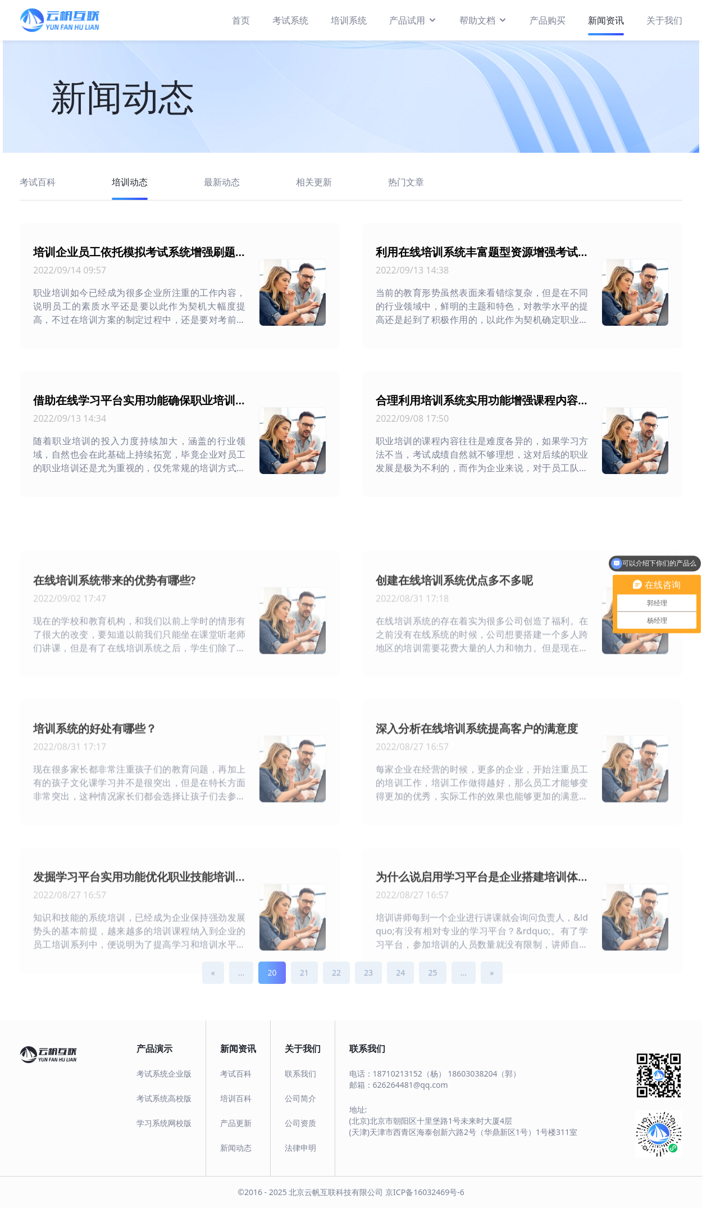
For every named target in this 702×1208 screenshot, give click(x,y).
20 (271, 982)
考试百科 (236, 1073)
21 (304, 982)
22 (336, 982)
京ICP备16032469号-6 (424, 1192)
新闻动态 (236, 1147)
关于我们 (664, 20)
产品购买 (548, 20)
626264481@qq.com (410, 1084)
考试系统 (290, 20)
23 (368, 982)
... (241, 982)
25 (432, 982)
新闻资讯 (606, 20)
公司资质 (300, 1123)
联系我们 (300, 1073)
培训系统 (349, 20)
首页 (241, 20)
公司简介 (300, 1098)
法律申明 (300, 1147)
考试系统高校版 (164, 1098)
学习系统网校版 (164, 1123)
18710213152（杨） (409, 1073)
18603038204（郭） (484, 1073)
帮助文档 (483, 19)
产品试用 (413, 19)
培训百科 (236, 1098)
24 (400, 982)
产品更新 (236, 1123)
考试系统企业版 (164, 1073)
